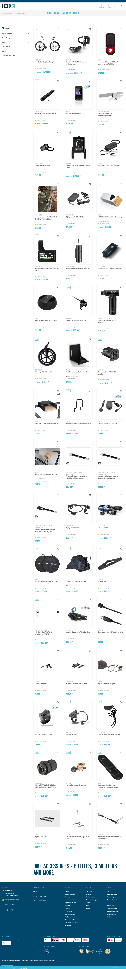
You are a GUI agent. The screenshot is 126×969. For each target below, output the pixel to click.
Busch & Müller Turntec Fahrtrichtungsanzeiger (105, 115)
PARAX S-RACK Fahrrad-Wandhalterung (46, 423)
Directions (39, 892)
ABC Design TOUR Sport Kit (43, 372)
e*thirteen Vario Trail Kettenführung (109, 734)
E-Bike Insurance (70, 914)
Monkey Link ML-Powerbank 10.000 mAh (78, 268)
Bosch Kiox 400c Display (73, 113)
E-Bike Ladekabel (103, 528)
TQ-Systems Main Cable (73, 528)
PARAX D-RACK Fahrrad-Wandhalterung (110, 217)
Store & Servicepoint (92, 900)
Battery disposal (112, 900)
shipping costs (16, 960)
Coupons (67, 908)
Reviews (109, 917)
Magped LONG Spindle (41, 837)
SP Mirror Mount (102, 581)
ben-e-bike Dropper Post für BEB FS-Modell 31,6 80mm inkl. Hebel (46, 218)
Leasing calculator (70, 900)
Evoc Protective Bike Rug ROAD (76, 581)
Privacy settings (7, 967)
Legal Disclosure (112, 908)
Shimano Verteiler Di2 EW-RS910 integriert (107, 373)
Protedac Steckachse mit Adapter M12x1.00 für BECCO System (76, 477)
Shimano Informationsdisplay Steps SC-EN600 (47, 270)
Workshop (68, 917)
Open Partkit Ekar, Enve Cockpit (44, 62)
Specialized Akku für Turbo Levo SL (45, 113)
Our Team (89, 891)
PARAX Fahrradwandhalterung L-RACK (77, 372)
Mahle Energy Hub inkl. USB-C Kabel (46, 320)
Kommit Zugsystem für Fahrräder (76, 785)
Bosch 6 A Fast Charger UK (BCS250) (109, 165)
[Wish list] (108, 6)
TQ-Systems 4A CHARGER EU (75, 217)
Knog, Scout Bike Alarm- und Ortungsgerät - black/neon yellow (108, 786)
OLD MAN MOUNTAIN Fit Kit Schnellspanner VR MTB (43, 633)
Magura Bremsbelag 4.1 (73, 734)
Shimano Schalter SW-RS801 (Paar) (76, 320)
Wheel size (6, 42)
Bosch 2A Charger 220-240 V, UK (107, 423)
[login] (101, 6)
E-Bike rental (68, 911)
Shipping (67, 905)
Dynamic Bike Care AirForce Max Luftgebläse (107, 321)
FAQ (108, 891)
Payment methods (70, 903)
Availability (6, 38)
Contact (88, 894)
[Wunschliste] (58, 29)
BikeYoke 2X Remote (41, 684)
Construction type (8, 55)
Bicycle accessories (7, 13)
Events (88, 903)
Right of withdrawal (112, 911)
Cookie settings (111, 914)
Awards (88, 908)
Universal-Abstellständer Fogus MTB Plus (77, 838)
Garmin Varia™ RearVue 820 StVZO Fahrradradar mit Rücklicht (108, 63)
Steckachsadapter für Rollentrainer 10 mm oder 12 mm (109, 838)
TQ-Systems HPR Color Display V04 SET (110, 268)
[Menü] (121, 6)
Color (4, 51)
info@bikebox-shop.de (12, 900)
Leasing (67, 891)
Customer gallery (91, 897)
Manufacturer (7, 33)
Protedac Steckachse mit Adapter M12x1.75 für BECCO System (45, 531)
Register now (6, 943)
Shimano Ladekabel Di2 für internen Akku (110, 632)
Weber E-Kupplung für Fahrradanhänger (78, 632)
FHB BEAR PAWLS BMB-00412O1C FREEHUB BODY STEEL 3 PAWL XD (45, 786)
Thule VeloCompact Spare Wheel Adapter (78, 423)
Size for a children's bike (72, 920)
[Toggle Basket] (115, 6)
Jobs (87, 905)
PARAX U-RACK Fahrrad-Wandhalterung (47, 474)
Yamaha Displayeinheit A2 (42, 165)
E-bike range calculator (113, 897)
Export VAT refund (112, 894)
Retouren (67, 897)
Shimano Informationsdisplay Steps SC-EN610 (78, 166)
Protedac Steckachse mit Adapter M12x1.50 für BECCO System (108, 477)
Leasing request (70, 894)
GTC (108, 903)
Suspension (6, 47)
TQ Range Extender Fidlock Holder (76, 684)
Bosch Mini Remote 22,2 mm (43, 734)
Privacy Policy (111, 905)
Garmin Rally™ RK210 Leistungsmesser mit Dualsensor (78, 63)
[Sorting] (107, 23)
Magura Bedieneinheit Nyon (106, 684)
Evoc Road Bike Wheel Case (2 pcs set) (46, 581)
